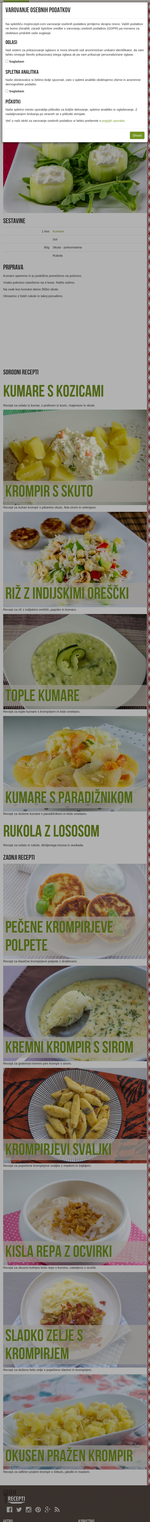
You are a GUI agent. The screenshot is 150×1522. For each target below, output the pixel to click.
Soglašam (16, 61)
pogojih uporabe (113, 120)
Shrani (137, 135)
